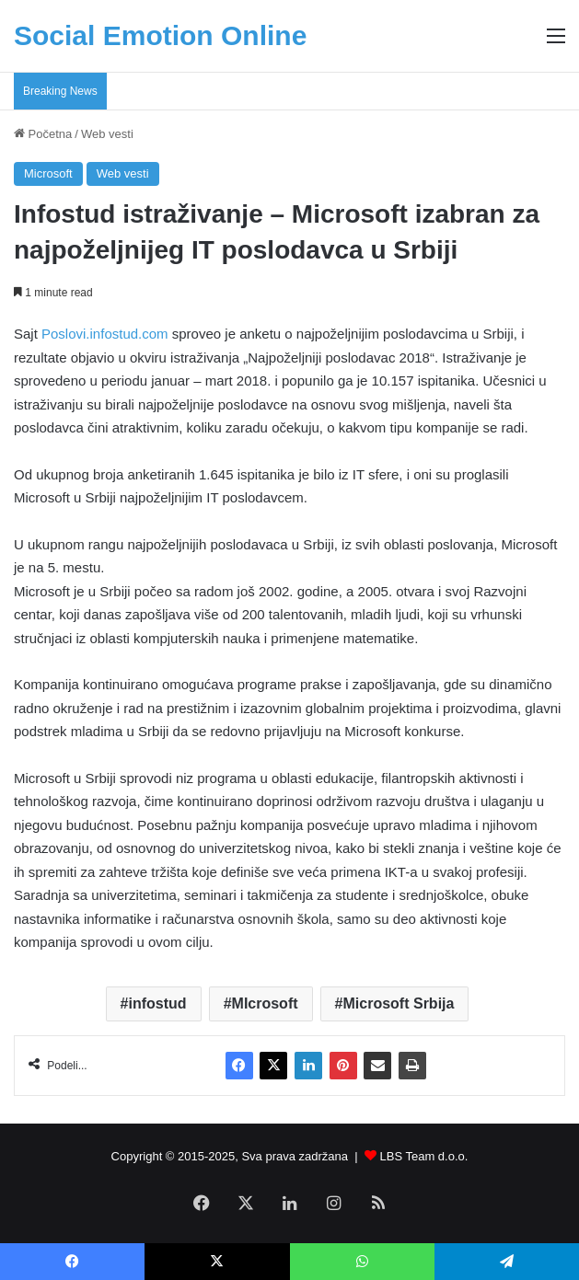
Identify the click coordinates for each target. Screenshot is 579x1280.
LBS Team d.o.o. (424, 1156)
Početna (43, 134)
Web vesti (107, 134)
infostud (157, 1003)
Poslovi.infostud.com (104, 333)
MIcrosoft (265, 1003)
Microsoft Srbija (399, 1003)
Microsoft (48, 173)
